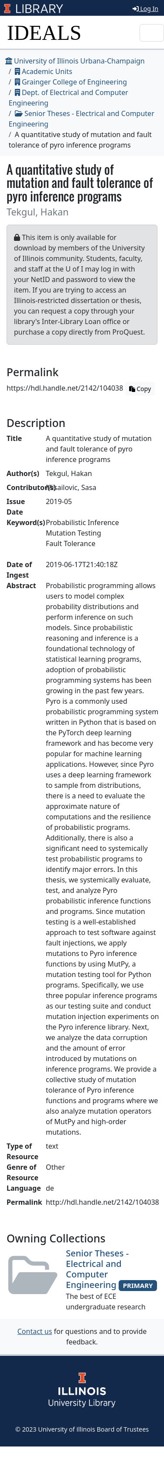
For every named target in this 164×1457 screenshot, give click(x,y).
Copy (140, 389)
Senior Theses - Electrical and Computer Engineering (97, 1269)
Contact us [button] (34, 1331)
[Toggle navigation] (152, 33)
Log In (145, 8)
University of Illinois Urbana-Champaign (75, 61)
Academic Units (43, 71)
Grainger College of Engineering (71, 82)
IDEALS (44, 32)
